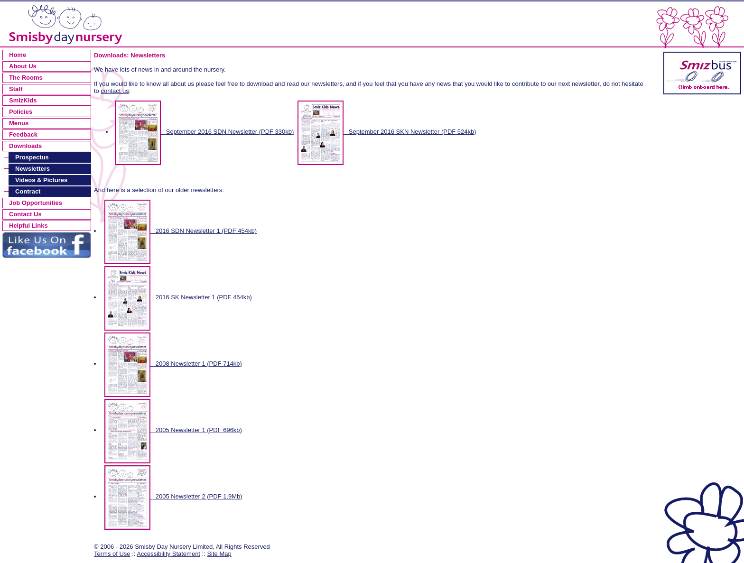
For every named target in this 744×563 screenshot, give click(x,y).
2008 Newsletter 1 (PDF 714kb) (173, 363)
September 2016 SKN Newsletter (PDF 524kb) (387, 131)
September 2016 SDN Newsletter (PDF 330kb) (204, 131)
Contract (27, 191)
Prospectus (32, 157)
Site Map (219, 553)
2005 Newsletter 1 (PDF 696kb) (173, 430)
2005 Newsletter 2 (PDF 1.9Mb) (173, 496)
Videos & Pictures (41, 180)
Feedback (23, 134)
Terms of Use (112, 553)
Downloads (25, 145)
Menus (18, 123)
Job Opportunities (35, 202)
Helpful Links (28, 225)
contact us (115, 90)
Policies (20, 111)
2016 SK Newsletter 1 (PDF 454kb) (178, 297)
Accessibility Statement (168, 553)
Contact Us (25, 214)
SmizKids (23, 100)
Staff (16, 88)
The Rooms (26, 77)
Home (17, 54)
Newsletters (32, 168)
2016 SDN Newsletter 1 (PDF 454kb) (180, 230)
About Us (23, 66)
